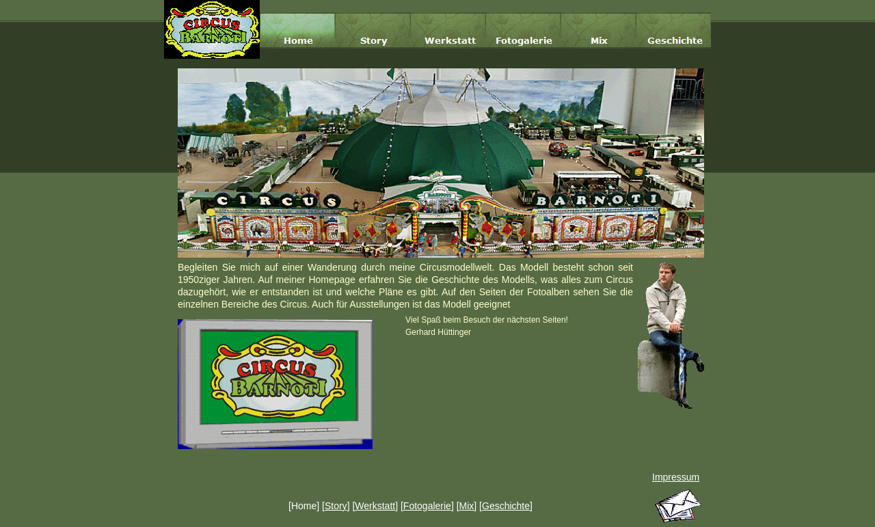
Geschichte (506, 505)
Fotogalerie (427, 505)
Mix (466, 505)
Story (336, 505)
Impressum (675, 477)
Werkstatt (375, 505)
